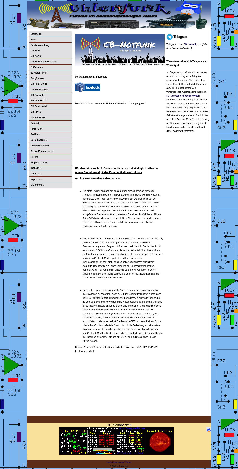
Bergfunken (37, 78)
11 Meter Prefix (39, 72)
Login (109, 462)
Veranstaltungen (40, 145)
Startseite (36, 34)
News (34, 39)
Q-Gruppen (37, 67)
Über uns (36, 173)
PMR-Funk (36, 128)
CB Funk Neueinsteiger (43, 61)
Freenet (35, 123)
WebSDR (36, 168)
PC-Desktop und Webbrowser (182, 96)
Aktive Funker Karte (42, 151)
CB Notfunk (37, 95)
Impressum (37, 179)
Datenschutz (37, 185)
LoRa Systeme (39, 140)
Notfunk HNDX (39, 100)
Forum (34, 157)
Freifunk (35, 134)
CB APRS (36, 112)
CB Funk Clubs (39, 84)
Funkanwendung (40, 45)
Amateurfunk (38, 117)
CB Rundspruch (39, 89)
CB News (36, 56)
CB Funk (35, 50)
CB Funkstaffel (39, 106)
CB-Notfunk (190, 44)
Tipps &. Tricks (39, 162)
